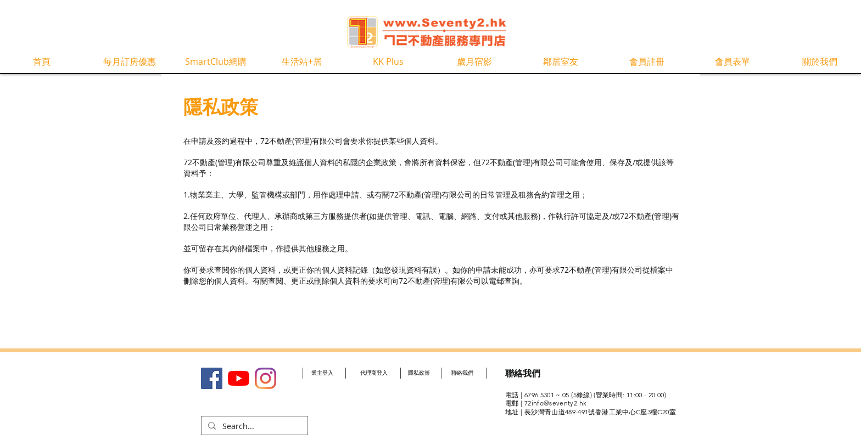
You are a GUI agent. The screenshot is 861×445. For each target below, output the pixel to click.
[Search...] (253, 426)
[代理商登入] (373, 373)
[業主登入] (322, 373)
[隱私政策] (418, 373)
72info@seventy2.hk (555, 403)
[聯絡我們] (462, 373)
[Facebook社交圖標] (211, 378)
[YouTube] (238, 378)
